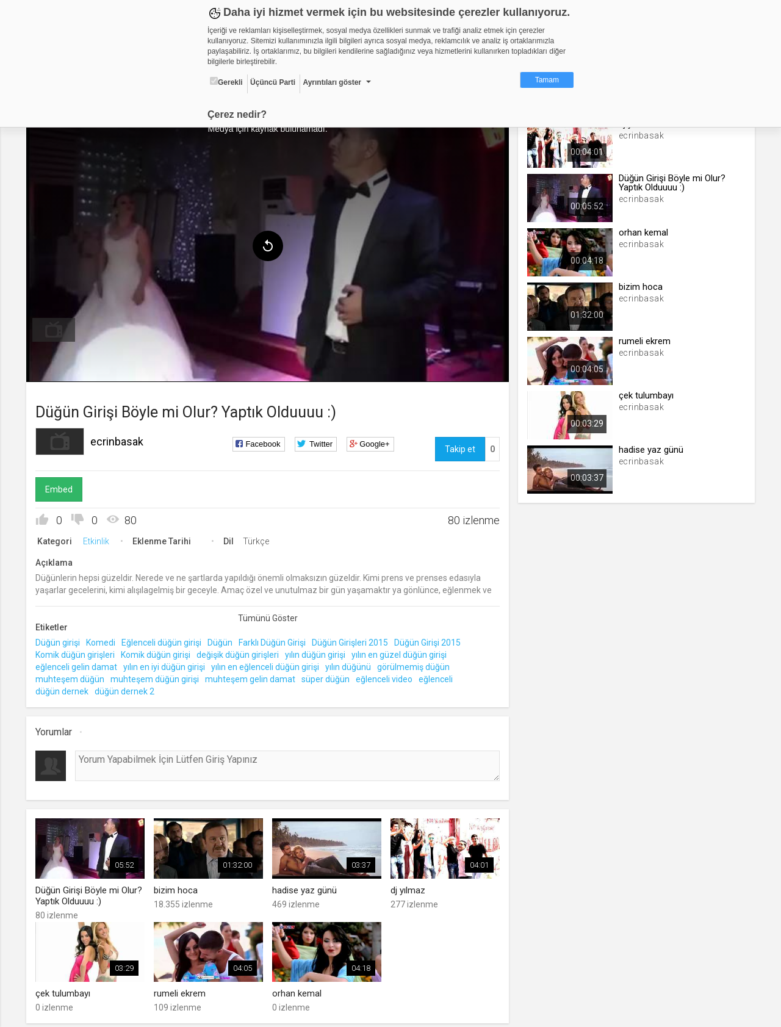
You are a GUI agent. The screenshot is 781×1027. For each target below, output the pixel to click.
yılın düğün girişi (318, 652)
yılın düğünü (351, 664)
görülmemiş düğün (416, 664)
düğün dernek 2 (127, 689)
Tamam (547, 80)
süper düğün (328, 677)
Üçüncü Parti (272, 82)
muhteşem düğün (72, 677)
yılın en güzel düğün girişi (402, 652)
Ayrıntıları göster (332, 82)
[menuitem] (56, 328)
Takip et (459, 447)
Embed (62, 487)
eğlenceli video (387, 677)
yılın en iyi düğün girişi (167, 664)
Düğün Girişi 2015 (430, 641)
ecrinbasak (119, 439)
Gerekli (226, 82)
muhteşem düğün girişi (157, 677)
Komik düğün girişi (158, 652)
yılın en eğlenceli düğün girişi (268, 664)
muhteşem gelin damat (253, 677)
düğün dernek (65, 689)
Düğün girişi (60, 641)
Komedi (103, 641)
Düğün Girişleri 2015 (353, 641)
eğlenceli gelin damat (79, 664)
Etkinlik (99, 539)
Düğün (223, 641)
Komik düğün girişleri (78, 652)
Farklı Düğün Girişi (275, 641)
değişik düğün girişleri (241, 652)
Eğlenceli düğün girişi (164, 641)
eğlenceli (439, 677)
